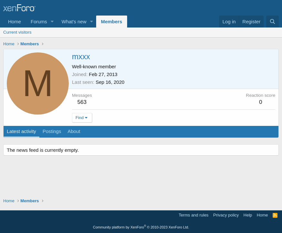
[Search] (272, 22)
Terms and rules (193, 215)
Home (14, 21)
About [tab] (73, 131)
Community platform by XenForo (141, 227)
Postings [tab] (52, 131)
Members (111, 21)
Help (248, 215)
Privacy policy (226, 215)
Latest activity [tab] (21, 131)
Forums (39, 21)
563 (81, 102)
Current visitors (17, 32)
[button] (52, 22)
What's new (74, 21)
